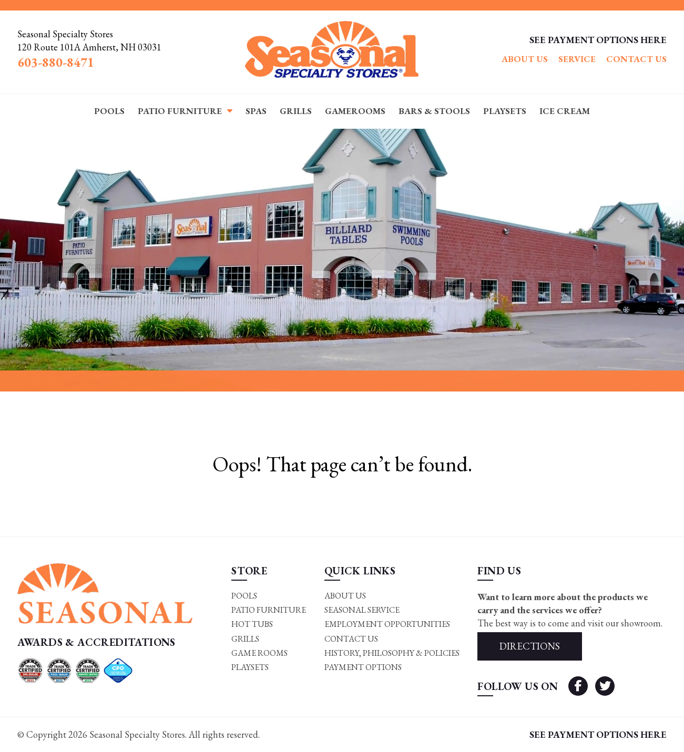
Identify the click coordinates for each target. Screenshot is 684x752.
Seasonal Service (362, 609)
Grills (296, 111)
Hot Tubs (252, 624)
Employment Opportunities (387, 624)
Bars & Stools (434, 111)
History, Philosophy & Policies (392, 652)
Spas (256, 111)
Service (577, 59)
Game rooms (259, 652)
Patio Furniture (180, 111)
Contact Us (636, 59)
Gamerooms (355, 111)
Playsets (504, 111)
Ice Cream (564, 111)
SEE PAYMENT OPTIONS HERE (598, 40)
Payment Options (363, 667)
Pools (109, 111)
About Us (525, 59)
